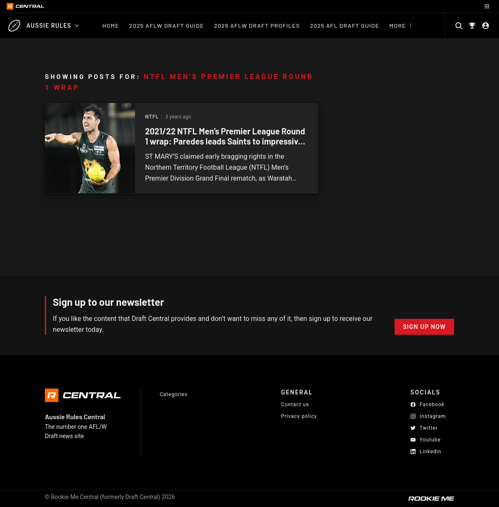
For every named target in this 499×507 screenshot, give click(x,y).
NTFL (152, 117)
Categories (174, 394)
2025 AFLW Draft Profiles (257, 25)
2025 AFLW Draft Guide (166, 25)
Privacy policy (299, 416)
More (397, 25)
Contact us (295, 404)
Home (110, 25)
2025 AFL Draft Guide (344, 25)
